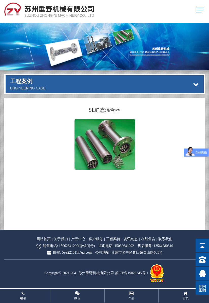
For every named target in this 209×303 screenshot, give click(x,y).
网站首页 (43, 239)
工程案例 (113, 239)
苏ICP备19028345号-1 (131, 273)
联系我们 (165, 239)
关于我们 (61, 239)
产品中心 (78, 239)
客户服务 (96, 239)
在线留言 (148, 239)
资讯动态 (131, 239)
